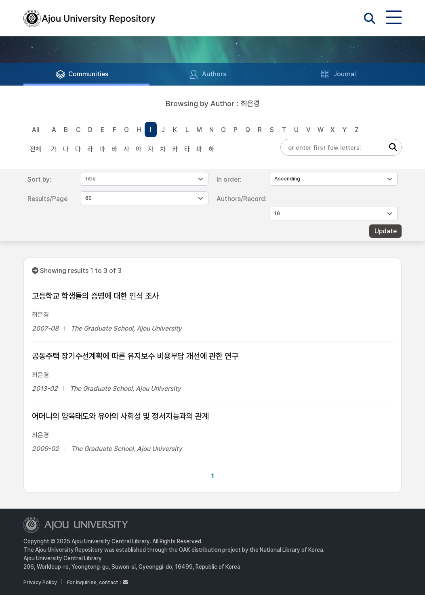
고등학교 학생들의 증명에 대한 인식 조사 (95, 296)
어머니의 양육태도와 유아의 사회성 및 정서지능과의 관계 (120, 416)
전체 (35, 149)
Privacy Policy (40, 582)
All (36, 130)
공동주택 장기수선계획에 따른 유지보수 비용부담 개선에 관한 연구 (135, 356)
